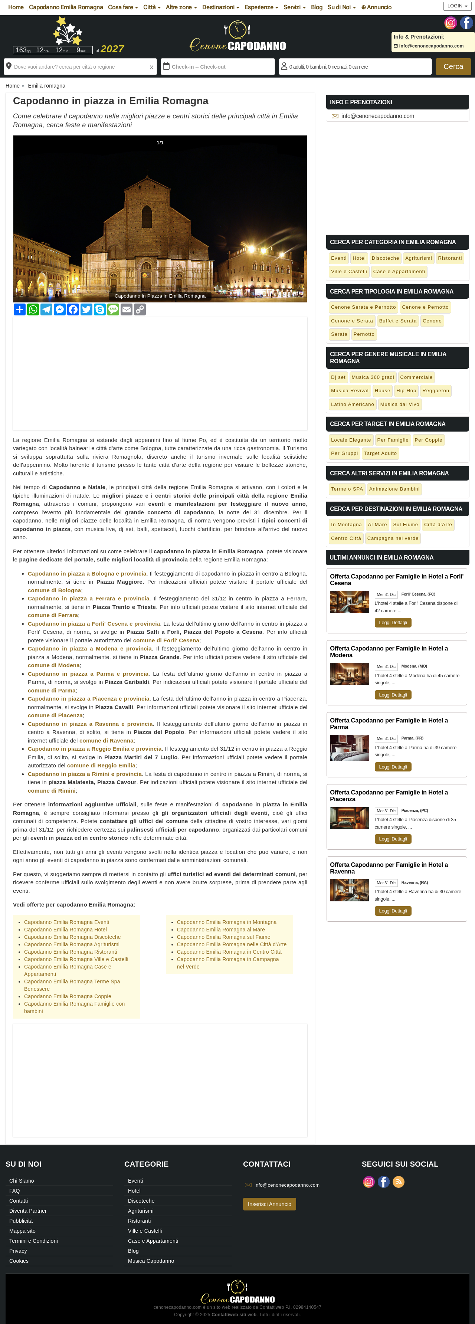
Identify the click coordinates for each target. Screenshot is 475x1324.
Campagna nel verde (393, 538)
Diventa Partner (28, 1211)
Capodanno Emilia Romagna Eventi (66, 922)
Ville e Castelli (349, 271)
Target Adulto (380, 453)
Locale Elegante (351, 440)
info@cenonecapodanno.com (429, 46)
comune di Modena (54, 665)
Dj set (338, 377)
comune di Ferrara (53, 615)
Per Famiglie (393, 440)
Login (458, 6)
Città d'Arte (438, 524)
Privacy (18, 1251)
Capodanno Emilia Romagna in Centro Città (229, 952)
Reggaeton (435, 390)
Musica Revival (349, 390)
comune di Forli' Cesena (166, 640)
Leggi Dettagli (393, 622)
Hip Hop (406, 390)
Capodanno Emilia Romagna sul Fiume (224, 937)
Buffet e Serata (398, 321)
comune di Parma (52, 690)
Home (16, 7)
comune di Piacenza (55, 715)
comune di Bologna (54, 590)
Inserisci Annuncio (269, 1204)
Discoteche (385, 258)
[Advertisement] (160, 369)
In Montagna (346, 524)
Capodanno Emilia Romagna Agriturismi (71, 944)
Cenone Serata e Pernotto (363, 307)
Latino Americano (352, 404)
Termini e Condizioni (33, 1241)
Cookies (19, 1261)
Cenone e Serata (352, 321)
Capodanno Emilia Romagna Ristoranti (70, 952)
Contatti (18, 1201)
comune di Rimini (52, 790)
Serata (339, 334)
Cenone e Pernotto (425, 307)
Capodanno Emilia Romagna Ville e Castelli (76, 959)
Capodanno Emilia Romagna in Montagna (227, 922)
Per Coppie (429, 440)
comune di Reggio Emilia (101, 765)
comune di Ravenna (106, 740)
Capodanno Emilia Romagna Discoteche (72, 937)
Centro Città (346, 538)
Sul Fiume (405, 524)
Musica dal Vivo (400, 404)
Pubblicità (21, 1221)
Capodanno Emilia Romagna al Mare (221, 930)
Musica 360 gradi (373, 377)
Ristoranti (450, 258)
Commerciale (416, 377)
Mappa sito (22, 1231)
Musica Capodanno (151, 1261)
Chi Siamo (21, 1181)
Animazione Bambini (394, 489)
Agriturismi (418, 258)
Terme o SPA (347, 489)
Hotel (359, 258)
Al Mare (377, 524)
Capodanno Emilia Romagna (66, 7)
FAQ (14, 1191)
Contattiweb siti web (234, 1314)
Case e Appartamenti (399, 271)
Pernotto (364, 334)
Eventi (339, 258)
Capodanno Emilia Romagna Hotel (65, 930)
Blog (316, 7)
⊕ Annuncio (376, 7)
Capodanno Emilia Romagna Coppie (67, 996)
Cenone (432, 321)
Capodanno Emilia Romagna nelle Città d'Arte (232, 944)
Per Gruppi (344, 453)
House (383, 390)
